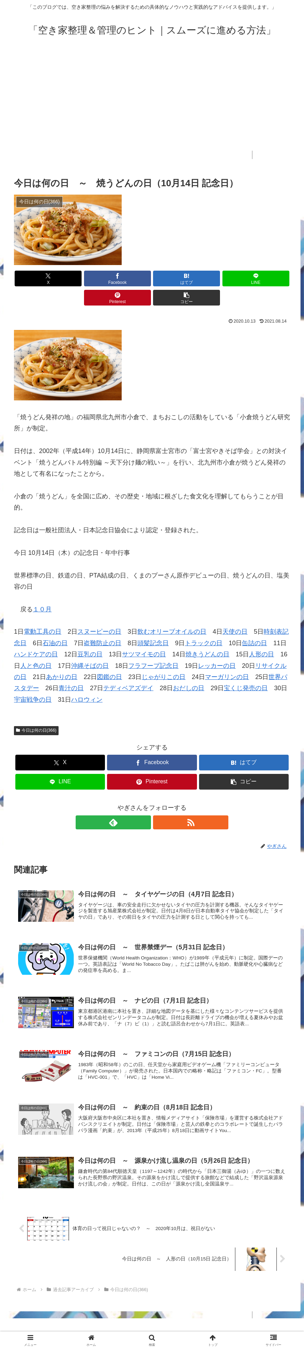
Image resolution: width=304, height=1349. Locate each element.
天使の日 (235, 612)
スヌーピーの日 (99, 612)
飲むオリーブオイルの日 (171, 612)
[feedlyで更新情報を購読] (144, 803)
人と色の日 (36, 646)
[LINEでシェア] (175, 278)
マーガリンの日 (227, 657)
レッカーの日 (217, 646)
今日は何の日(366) (36, 711)
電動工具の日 (42, 612)
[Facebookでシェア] (82, 278)
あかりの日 (61, 657)
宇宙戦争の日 (33, 680)
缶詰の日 (254, 623)
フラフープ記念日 (153, 646)
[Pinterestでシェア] (221, 278)
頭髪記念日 (153, 623)
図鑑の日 (109, 657)
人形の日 (261, 635)
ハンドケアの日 (36, 635)
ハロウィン (86, 680)
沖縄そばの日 (90, 646)
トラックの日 (203, 623)
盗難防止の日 (102, 623)
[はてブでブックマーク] (129, 278)
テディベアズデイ (128, 668)
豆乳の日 (89, 635)
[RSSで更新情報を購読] (160, 803)
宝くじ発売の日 (246, 668)
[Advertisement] (152, 102)
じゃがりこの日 (163, 657)
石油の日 (55, 623)
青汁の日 (71, 668)
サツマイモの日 (144, 635)
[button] (268, 278)
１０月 (42, 590)
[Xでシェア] (36, 278)
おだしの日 (188, 668)
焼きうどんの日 (207, 635)
